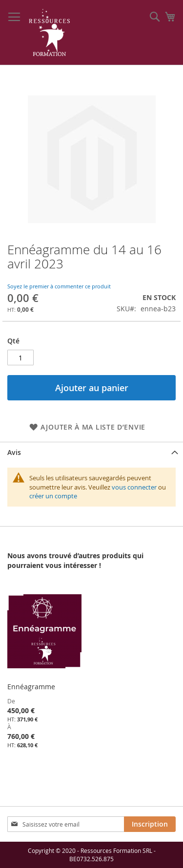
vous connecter (134, 487)
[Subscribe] (150, 824)
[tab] (91, 452)
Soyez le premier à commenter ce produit (59, 286)
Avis (14, 452)
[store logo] (49, 32)
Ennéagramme (31, 686)
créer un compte (53, 495)
